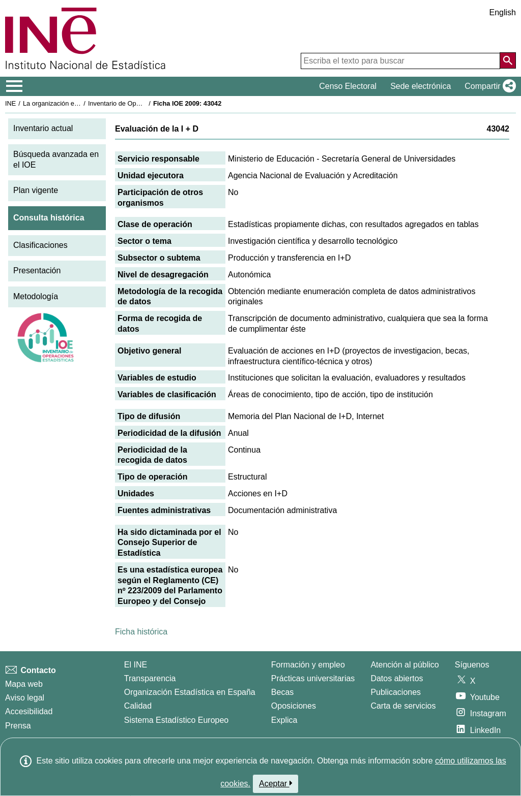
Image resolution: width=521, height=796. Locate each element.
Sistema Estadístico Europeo (176, 720)
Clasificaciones (40, 245)
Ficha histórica (141, 631)
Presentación (37, 270)
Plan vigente (35, 190)
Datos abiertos (396, 678)
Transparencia (150, 678)
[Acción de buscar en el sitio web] (508, 60)
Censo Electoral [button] (348, 86)
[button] (488, 86)
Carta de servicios (403, 706)
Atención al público (404, 664)
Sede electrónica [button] (420, 86)
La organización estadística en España (79, 103)
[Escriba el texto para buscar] (400, 61)
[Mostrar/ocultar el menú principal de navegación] (14, 86)
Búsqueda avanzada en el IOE (56, 159)
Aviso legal (24, 697)
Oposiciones (293, 706)
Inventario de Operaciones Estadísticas (144, 103)
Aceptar (275, 783)
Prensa (18, 725)
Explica (284, 720)
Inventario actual (43, 128)
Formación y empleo (308, 664)
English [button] (502, 12)
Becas (282, 692)
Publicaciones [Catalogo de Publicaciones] (395, 692)
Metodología (35, 296)
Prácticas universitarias (313, 678)
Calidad (138, 706)
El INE (135, 664)
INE (10, 103)
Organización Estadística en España (189, 692)
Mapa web (24, 684)
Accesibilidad (28, 711)
